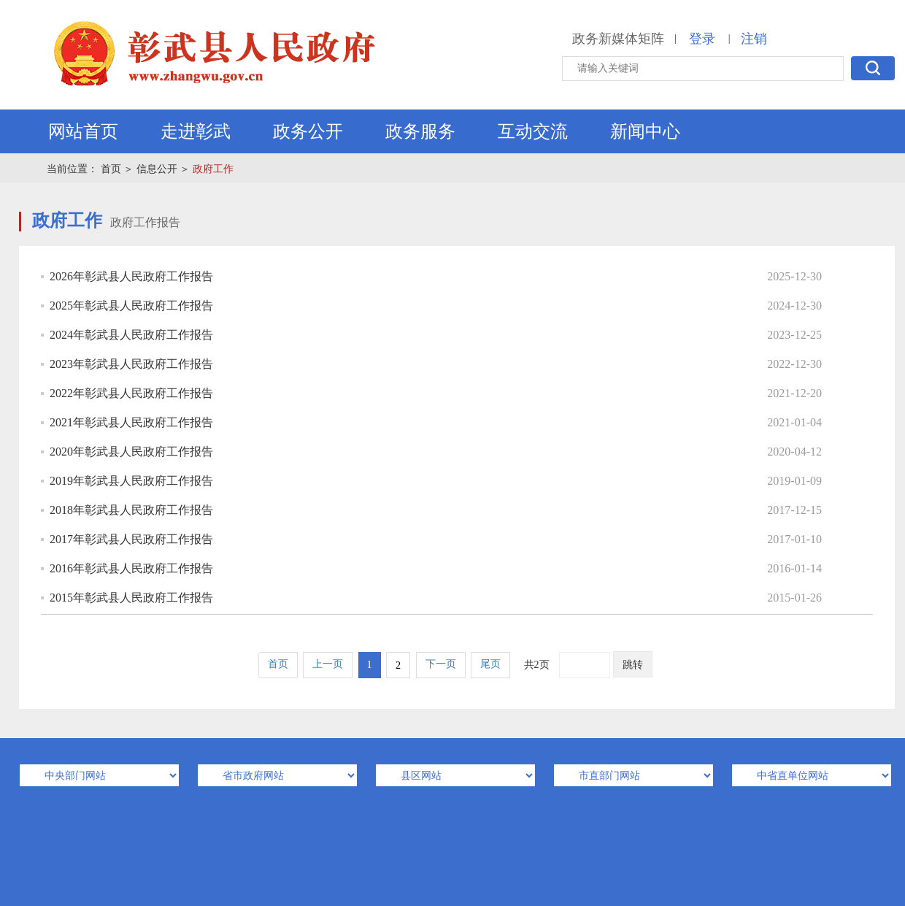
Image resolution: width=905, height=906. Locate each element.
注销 (754, 38)
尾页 (490, 664)
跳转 (633, 664)
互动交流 (533, 131)
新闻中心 (645, 131)
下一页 (440, 664)
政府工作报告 (145, 222)
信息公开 (156, 169)
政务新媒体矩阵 (618, 38)
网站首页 (83, 131)
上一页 (327, 664)
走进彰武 (196, 131)
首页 (111, 169)
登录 (702, 38)
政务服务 (420, 131)
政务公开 (308, 131)
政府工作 (213, 169)
